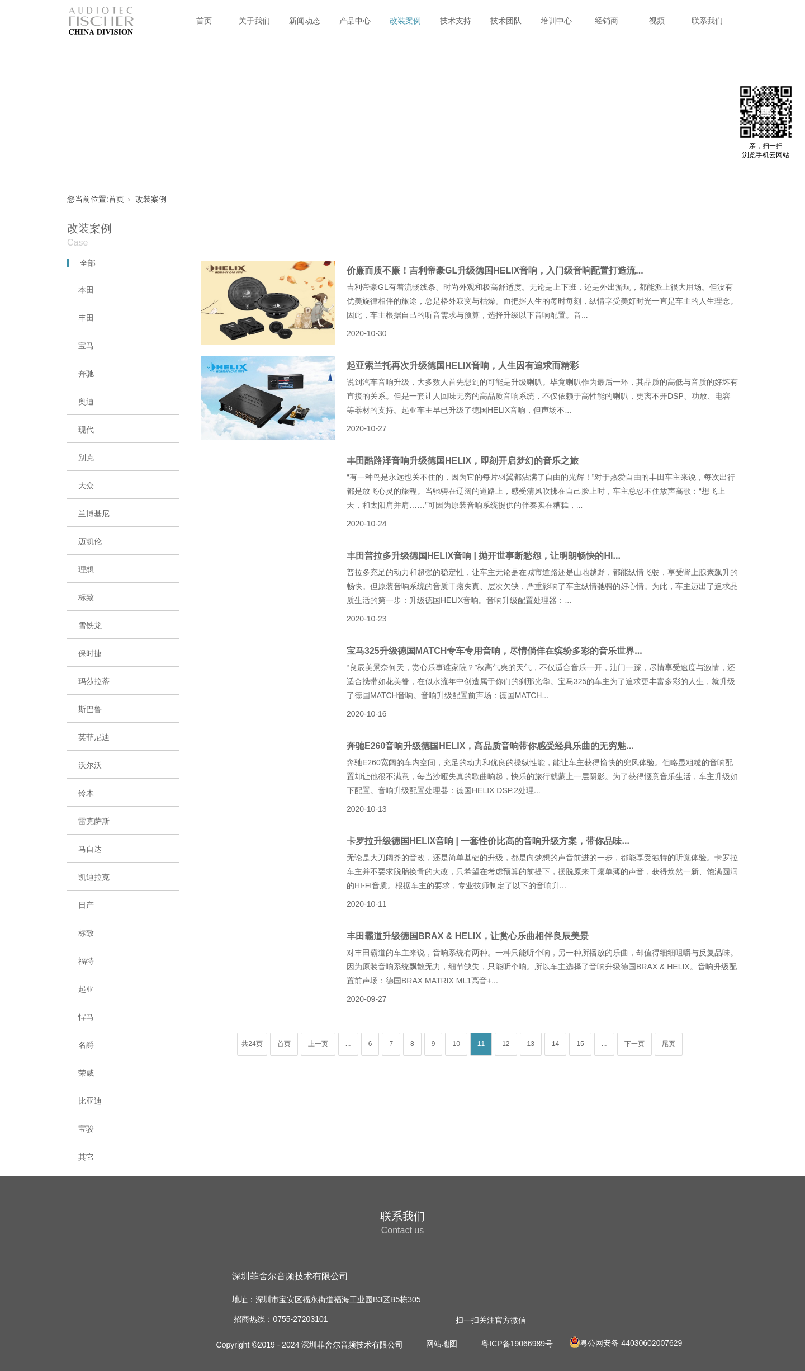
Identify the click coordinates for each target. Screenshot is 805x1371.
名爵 (86, 1045)
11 (481, 1044)
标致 (86, 597)
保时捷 (90, 653)
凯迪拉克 (94, 877)
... (348, 1044)
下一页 (634, 1044)
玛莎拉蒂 (94, 681)
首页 (204, 20)
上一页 (318, 1044)
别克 (86, 457)
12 (505, 1044)
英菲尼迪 (94, 737)
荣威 (86, 1073)
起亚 (86, 989)
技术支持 (455, 20)
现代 (86, 430)
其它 (86, 1157)
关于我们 (254, 20)
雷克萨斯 (94, 821)
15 (580, 1044)
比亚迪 (90, 1101)
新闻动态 (304, 20)
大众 (86, 485)
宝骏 (86, 1129)
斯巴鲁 (90, 709)
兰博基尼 (94, 513)
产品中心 (355, 20)
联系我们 (707, 20)
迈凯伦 (90, 541)
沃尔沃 (90, 765)
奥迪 (86, 402)
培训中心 (556, 20)
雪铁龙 (90, 625)
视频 (657, 20)
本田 (86, 290)
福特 (86, 961)
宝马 (86, 346)
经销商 (606, 20)
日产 (86, 905)
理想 (86, 569)
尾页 (668, 1044)
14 (555, 1044)
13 (530, 1044)
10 (456, 1044)
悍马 (86, 1017)
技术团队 (506, 20)
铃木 (86, 793)
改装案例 (405, 20)
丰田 (86, 318)
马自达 (90, 849)
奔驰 (86, 374)
